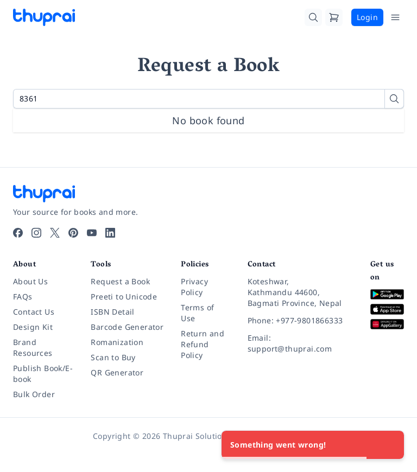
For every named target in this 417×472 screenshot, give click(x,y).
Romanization (117, 342)
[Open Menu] (395, 17)
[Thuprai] (44, 17)
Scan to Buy (113, 357)
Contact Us (33, 312)
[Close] (389, 444)
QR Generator (117, 372)
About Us (30, 281)
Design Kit (33, 327)
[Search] (313, 17)
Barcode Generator (127, 327)
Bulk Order (34, 394)
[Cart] (334, 17)
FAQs (23, 296)
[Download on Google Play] (387, 294)
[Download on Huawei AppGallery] (387, 324)
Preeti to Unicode (124, 296)
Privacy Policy (194, 286)
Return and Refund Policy (202, 344)
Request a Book (120, 281)
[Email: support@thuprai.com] (300, 343)
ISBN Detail (112, 312)
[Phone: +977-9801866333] (300, 320)
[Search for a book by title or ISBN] (208, 99)
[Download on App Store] (387, 309)
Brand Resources (33, 347)
